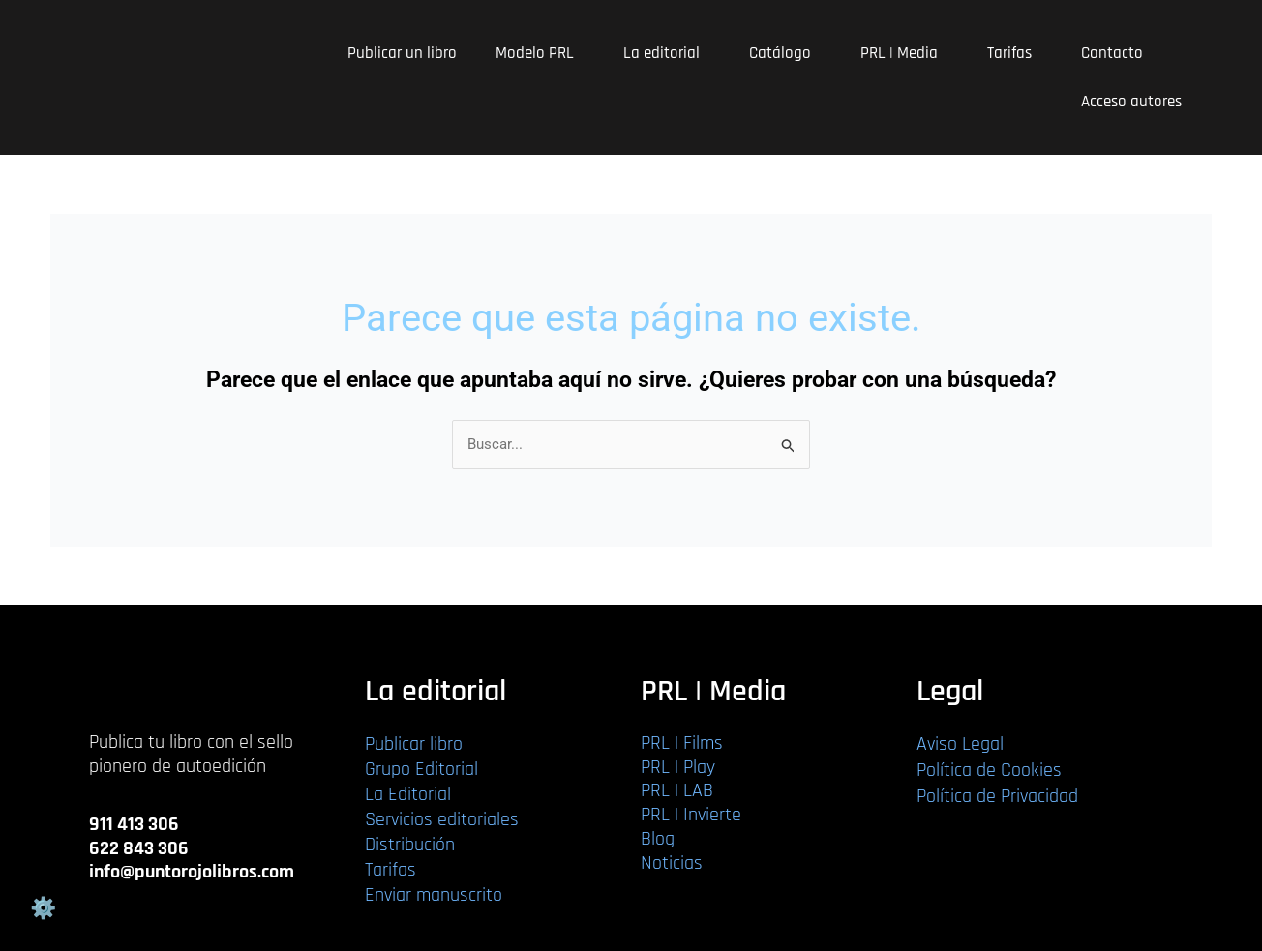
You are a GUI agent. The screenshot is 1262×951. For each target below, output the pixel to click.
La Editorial (408, 794)
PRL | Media (904, 53)
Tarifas (1014, 53)
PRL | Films (682, 743)
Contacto (1112, 53)
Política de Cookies (989, 770)
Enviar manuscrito (433, 894)
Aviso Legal (960, 744)
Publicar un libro (402, 53)
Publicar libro (414, 744)
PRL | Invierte (691, 814)
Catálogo (785, 53)
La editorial (666, 53)
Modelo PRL (540, 53)
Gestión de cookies (42, 908)
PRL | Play (678, 767)
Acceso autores (1131, 101)
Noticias (672, 863)
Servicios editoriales (442, 819)
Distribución (410, 844)
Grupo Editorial (421, 769)
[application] (582, 54)
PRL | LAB (677, 790)
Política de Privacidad (997, 796)
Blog (658, 838)
